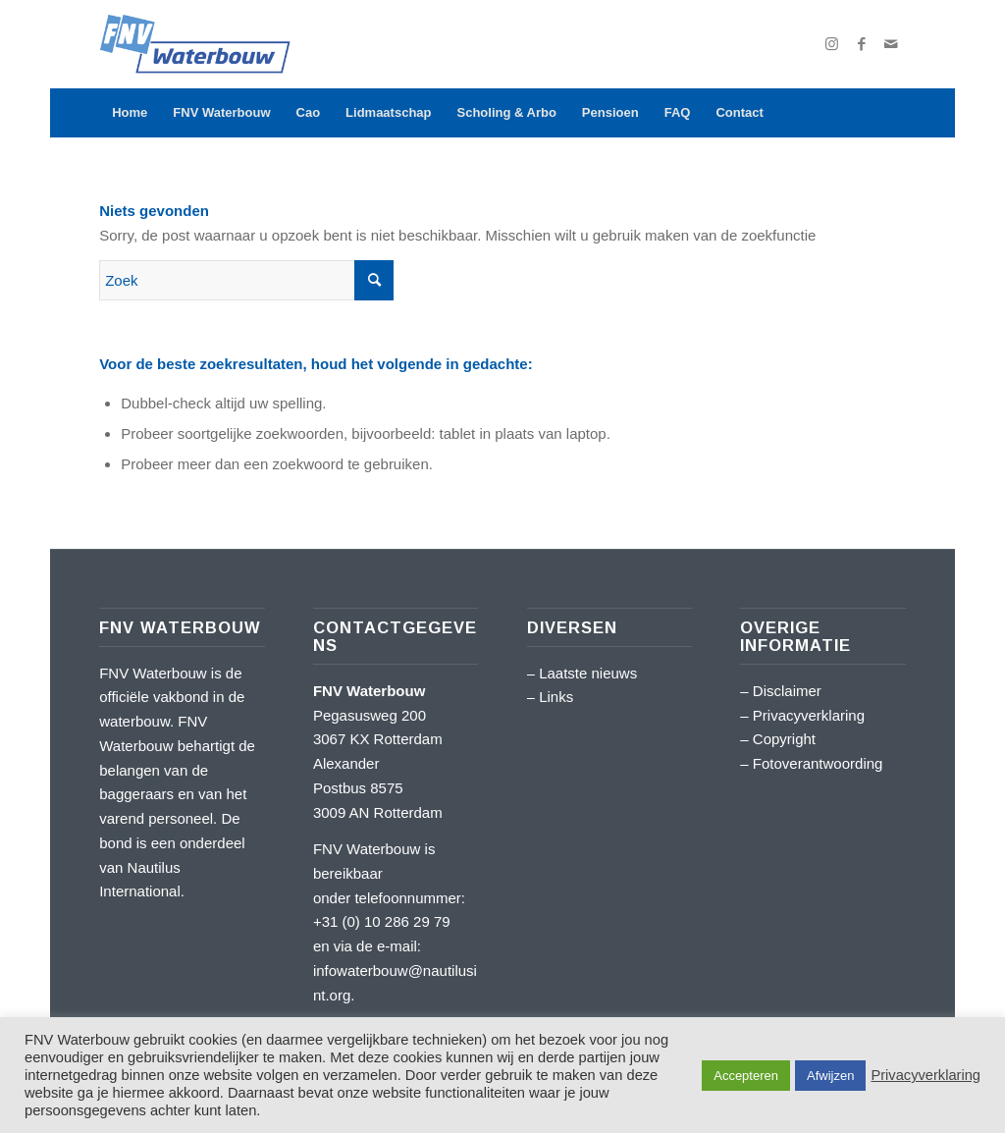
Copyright (784, 738)
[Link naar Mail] (891, 44)
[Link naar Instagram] (832, 44)
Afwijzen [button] (830, 1075)
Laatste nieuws (588, 673)
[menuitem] (129, 112)
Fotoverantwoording (818, 763)
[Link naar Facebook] (861, 44)
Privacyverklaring (809, 715)
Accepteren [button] (746, 1075)
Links (556, 696)
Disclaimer (787, 690)
